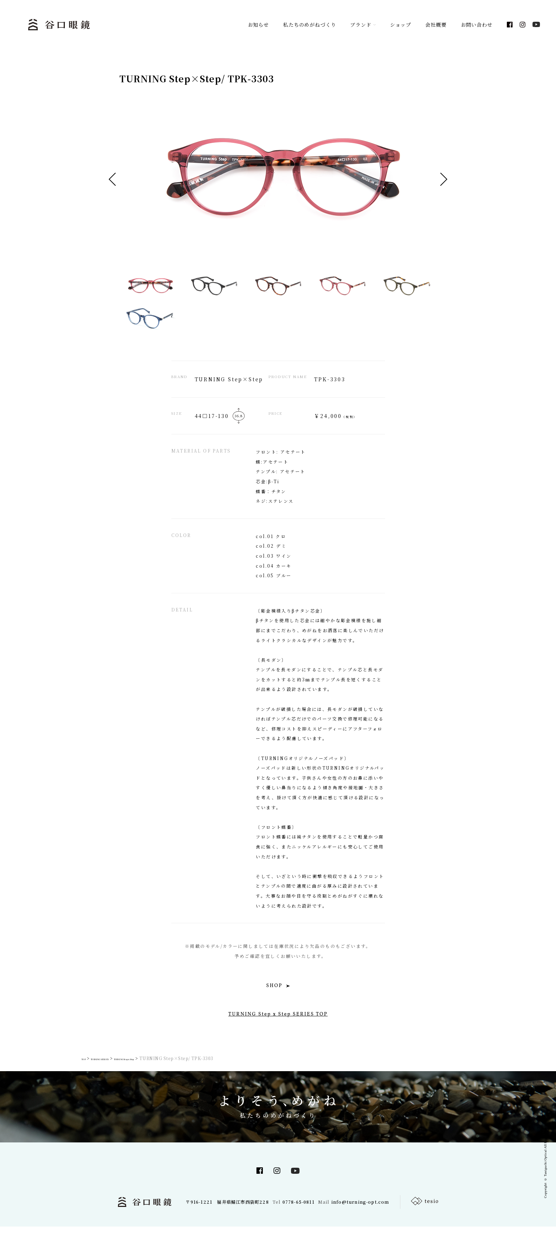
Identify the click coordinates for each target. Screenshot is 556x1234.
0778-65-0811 (298, 1209)
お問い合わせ (477, 24)
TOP (84, 1066)
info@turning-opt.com (360, 1209)
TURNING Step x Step (165, 1066)
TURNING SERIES (115, 1066)
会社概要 (435, 24)
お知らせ (258, 24)
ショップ (400, 24)
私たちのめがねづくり (309, 24)
